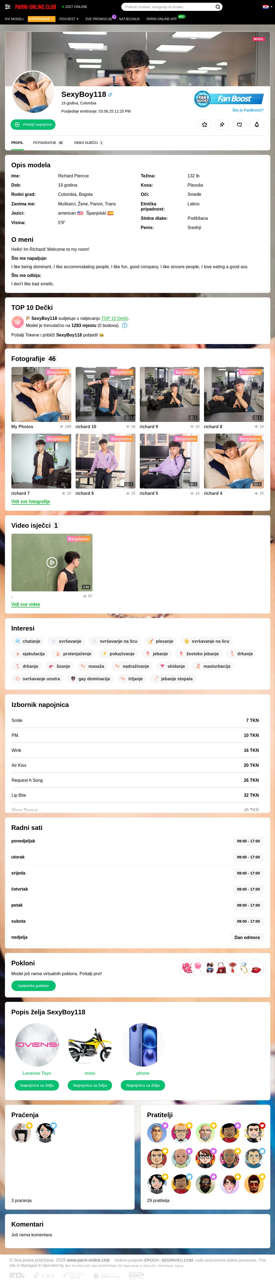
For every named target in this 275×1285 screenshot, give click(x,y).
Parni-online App (163, 18)
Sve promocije (100, 18)
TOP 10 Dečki (114, 318)
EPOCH (151, 1260)
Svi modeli (14, 19)
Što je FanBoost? (248, 110)
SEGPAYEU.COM (177, 1260)
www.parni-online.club (88, 1260)
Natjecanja (129, 19)
